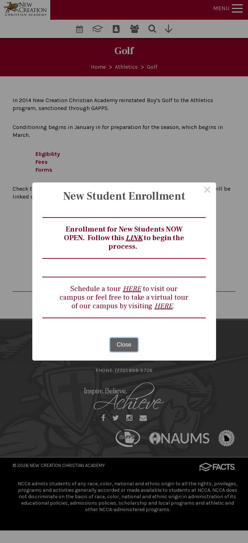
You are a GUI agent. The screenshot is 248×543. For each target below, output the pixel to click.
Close (124, 345)
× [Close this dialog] (207, 191)
